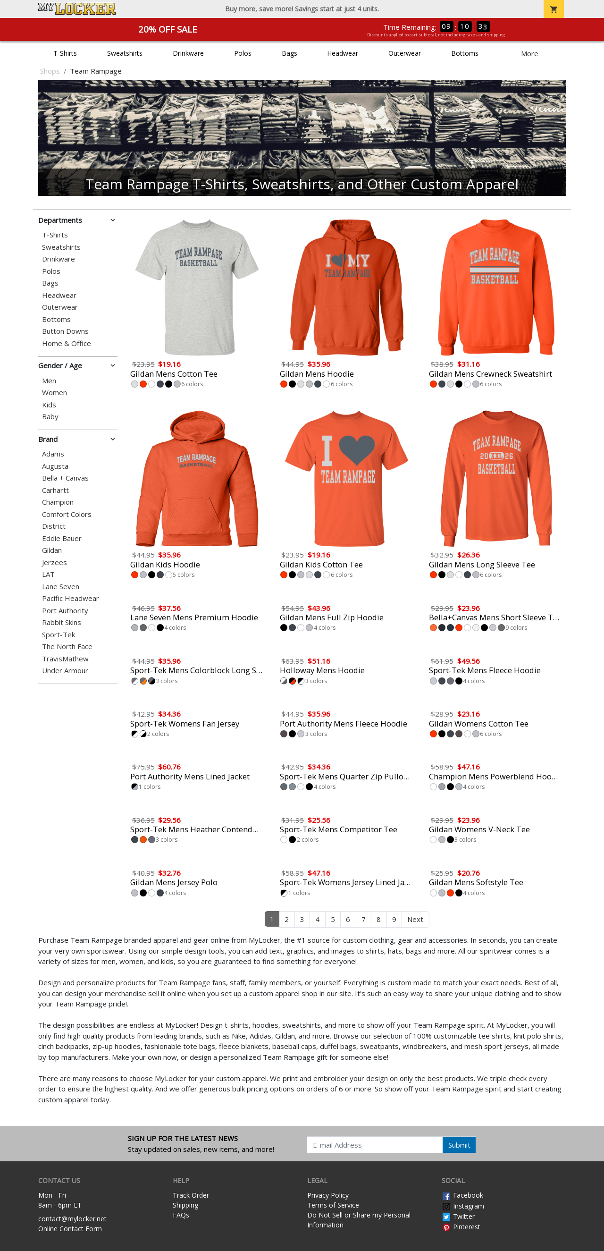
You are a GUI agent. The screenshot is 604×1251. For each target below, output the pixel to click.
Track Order (191, 1195)
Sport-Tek (58, 635)
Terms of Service (333, 1204)
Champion (58, 502)
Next (415, 919)
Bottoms (464, 53)
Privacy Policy (328, 1195)
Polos (243, 53)
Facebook (462, 1195)
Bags (289, 53)
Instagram (463, 1205)
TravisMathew (65, 659)
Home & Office (66, 343)
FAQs (181, 1214)
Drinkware (188, 53)
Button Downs (65, 331)
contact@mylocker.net (72, 1218)
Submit (459, 1145)
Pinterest (461, 1226)
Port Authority (65, 611)
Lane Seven (60, 587)
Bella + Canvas (65, 478)
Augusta (55, 466)
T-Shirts (65, 53)
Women (54, 393)
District (54, 526)
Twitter (458, 1216)
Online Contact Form (70, 1228)
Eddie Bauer (62, 538)
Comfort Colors (67, 514)
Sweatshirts (125, 53)
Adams (53, 454)
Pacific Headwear (70, 598)
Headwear (342, 53)
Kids (49, 405)
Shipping (185, 1204)
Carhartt (55, 490)
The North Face (67, 646)
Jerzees (54, 562)
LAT (48, 574)
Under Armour (65, 671)
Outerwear (404, 53)
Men (49, 381)
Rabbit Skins (61, 622)
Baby (50, 417)
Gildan (52, 550)
